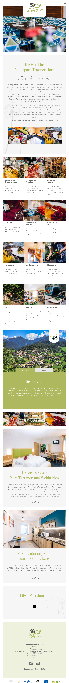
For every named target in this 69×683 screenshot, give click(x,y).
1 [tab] (5, 39)
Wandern (44, 370)
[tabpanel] (34, 29)
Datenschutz (40, 669)
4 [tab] (5, 47)
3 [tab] (5, 44)
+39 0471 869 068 (36, 653)
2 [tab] (5, 42)
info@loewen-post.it (34, 655)
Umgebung (25, 370)
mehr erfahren (34, 401)
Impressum (28, 669)
